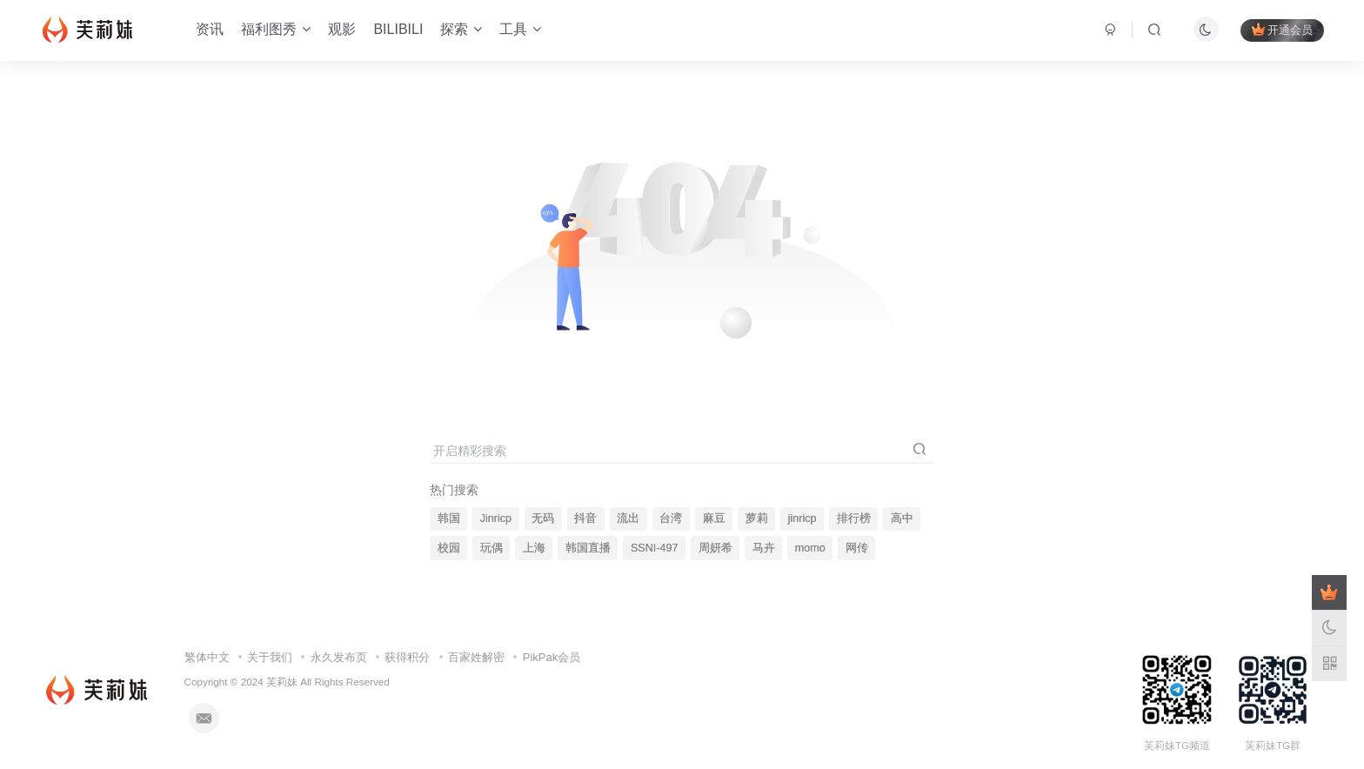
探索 (461, 29)
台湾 (670, 518)
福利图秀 (276, 29)
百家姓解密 (476, 657)
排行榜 (854, 518)
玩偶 (491, 548)
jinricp (802, 518)
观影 (342, 29)
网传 (857, 548)
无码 (543, 518)
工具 (520, 29)
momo (810, 548)
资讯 (210, 29)
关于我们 (269, 657)
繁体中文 (207, 657)
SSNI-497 (655, 548)
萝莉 (757, 518)
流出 (628, 518)
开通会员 (1282, 30)
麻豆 (714, 518)
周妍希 (715, 548)
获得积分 (407, 657)
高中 (902, 518)
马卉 (763, 548)
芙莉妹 (282, 681)
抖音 (585, 518)
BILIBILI (398, 29)
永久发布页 (339, 657)
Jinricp (496, 518)
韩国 (449, 518)
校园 (449, 548)
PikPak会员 (551, 657)
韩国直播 (588, 548)
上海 (534, 548)
